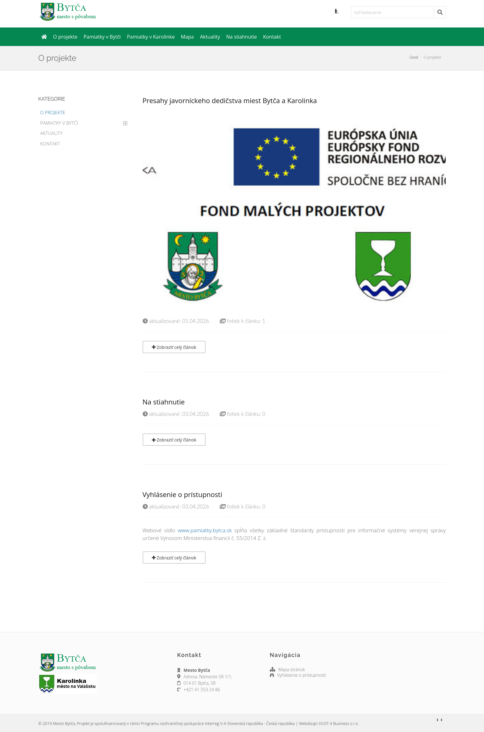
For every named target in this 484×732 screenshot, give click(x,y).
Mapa (187, 36)
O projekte (65, 36)
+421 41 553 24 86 (202, 689)
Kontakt (272, 36)
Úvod (413, 57)
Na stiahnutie (241, 36)
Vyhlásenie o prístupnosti (182, 494)
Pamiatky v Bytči (102, 36)
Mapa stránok (292, 669)
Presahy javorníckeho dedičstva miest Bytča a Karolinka (230, 100)
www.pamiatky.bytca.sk (205, 530)
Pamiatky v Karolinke (151, 36)
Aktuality (210, 36)
